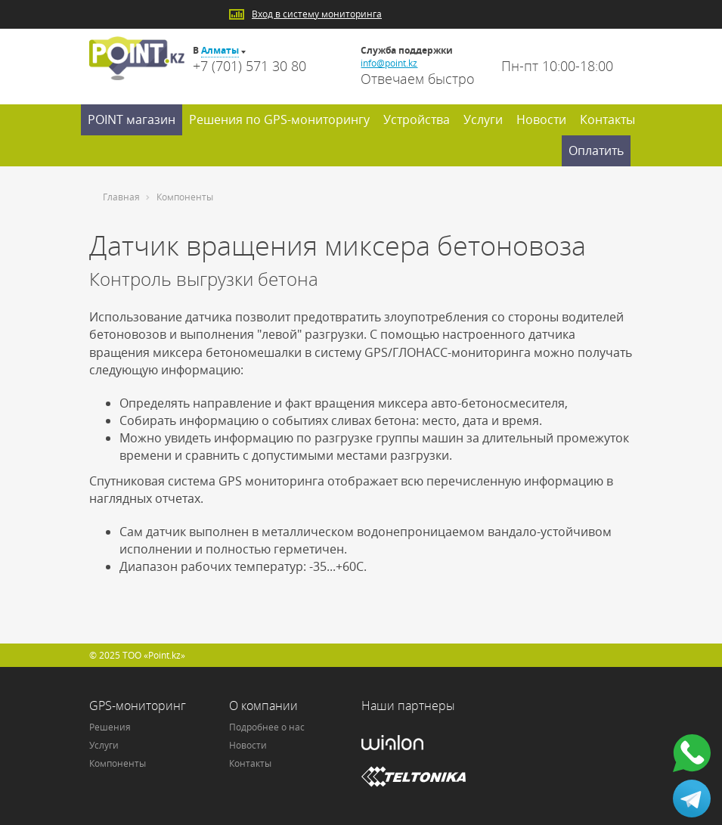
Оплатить (596, 150)
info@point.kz (389, 63)
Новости (541, 119)
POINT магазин (131, 119)
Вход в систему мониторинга (317, 14)
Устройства (416, 119)
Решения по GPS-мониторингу (279, 119)
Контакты (607, 119)
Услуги (483, 119)
